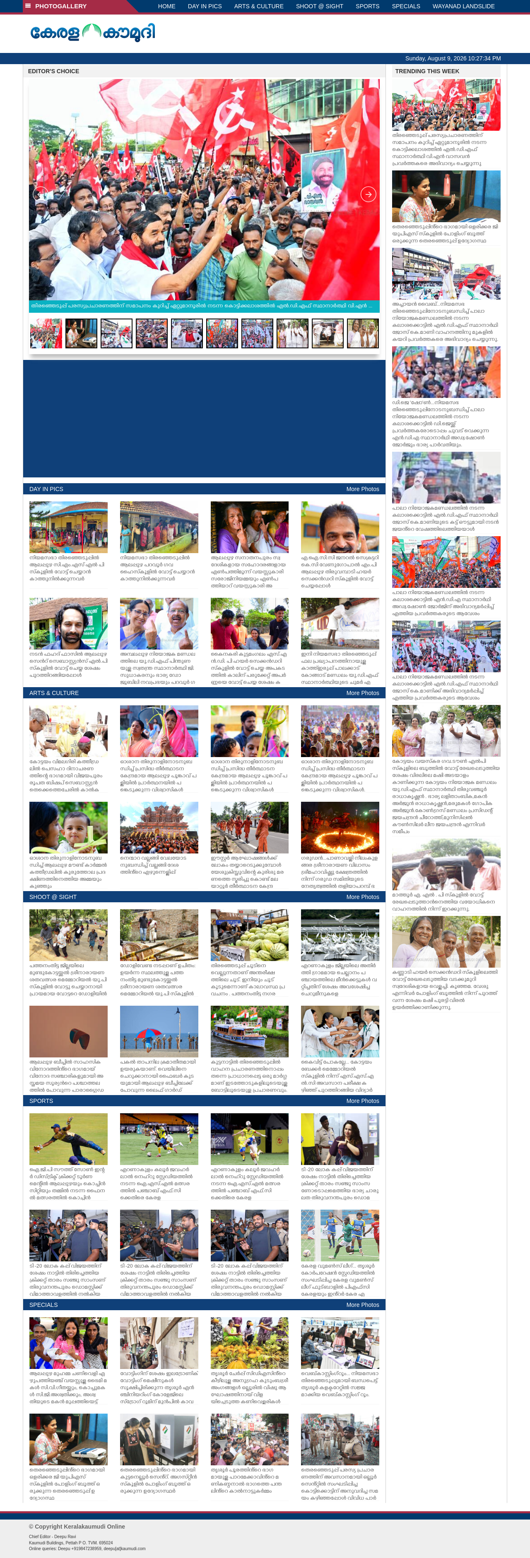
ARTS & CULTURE (259, 6)
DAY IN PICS (205, 6)
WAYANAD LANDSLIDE (464, 6)
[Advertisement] (204, 419)
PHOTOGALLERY (56, 6)
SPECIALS (406, 6)
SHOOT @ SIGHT (319, 6)
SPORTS (367, 6)
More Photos (363, 489)
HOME (167, 6)
